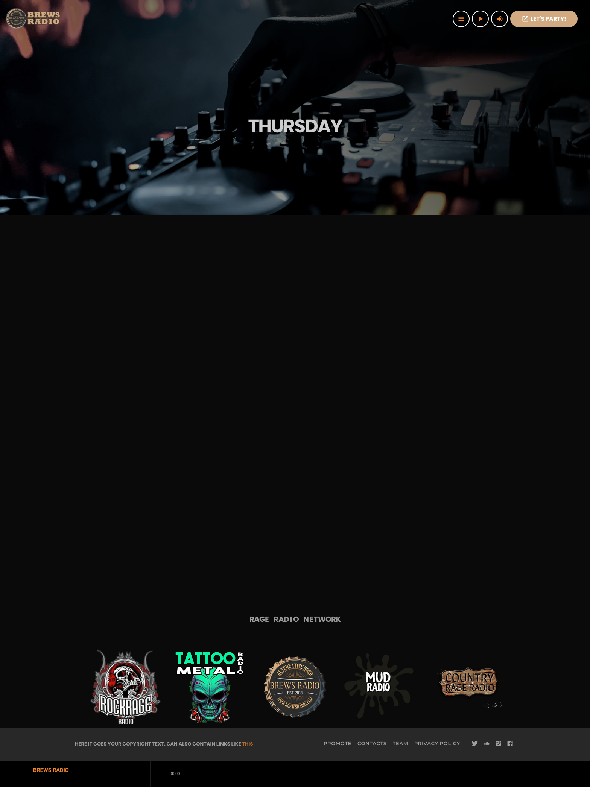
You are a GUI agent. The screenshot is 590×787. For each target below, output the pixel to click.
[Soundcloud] (487, 744)
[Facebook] (510, 744)
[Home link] (34, 19)
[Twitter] (475, 744)
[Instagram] (498, 744)
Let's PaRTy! (544, 19)
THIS (247, 743)
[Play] (480, 19)
